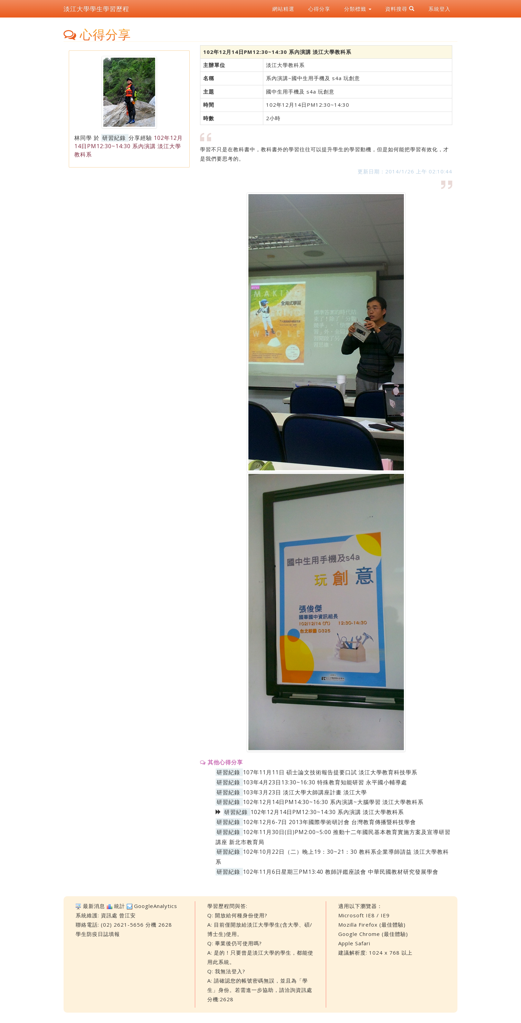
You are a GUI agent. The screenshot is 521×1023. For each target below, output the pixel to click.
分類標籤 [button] (357, 8)
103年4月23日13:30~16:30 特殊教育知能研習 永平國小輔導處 (325, 782)
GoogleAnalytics (155, 905)
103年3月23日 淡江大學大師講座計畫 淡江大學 (305, 792)
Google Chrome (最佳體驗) (373, 933)
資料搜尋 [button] (400, 8)
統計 (119, 905)
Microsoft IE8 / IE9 (364, 915)
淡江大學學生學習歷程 (96, 8)
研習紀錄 (114, 138)
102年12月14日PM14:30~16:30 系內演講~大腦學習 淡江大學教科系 (333, 802)
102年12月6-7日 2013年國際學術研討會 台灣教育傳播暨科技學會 (329, 822)
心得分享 (319, 8)
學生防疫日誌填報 (98, 933)
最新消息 (94, 905)
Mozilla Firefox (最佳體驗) (372, 924)
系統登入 (439, 8)
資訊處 (109, 915)
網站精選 (283, 8)
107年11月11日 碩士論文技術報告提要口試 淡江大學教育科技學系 (330, 772)
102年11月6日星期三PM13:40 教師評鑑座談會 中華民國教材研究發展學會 (340, 872)
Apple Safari (354, 943)
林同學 (83, 138)
